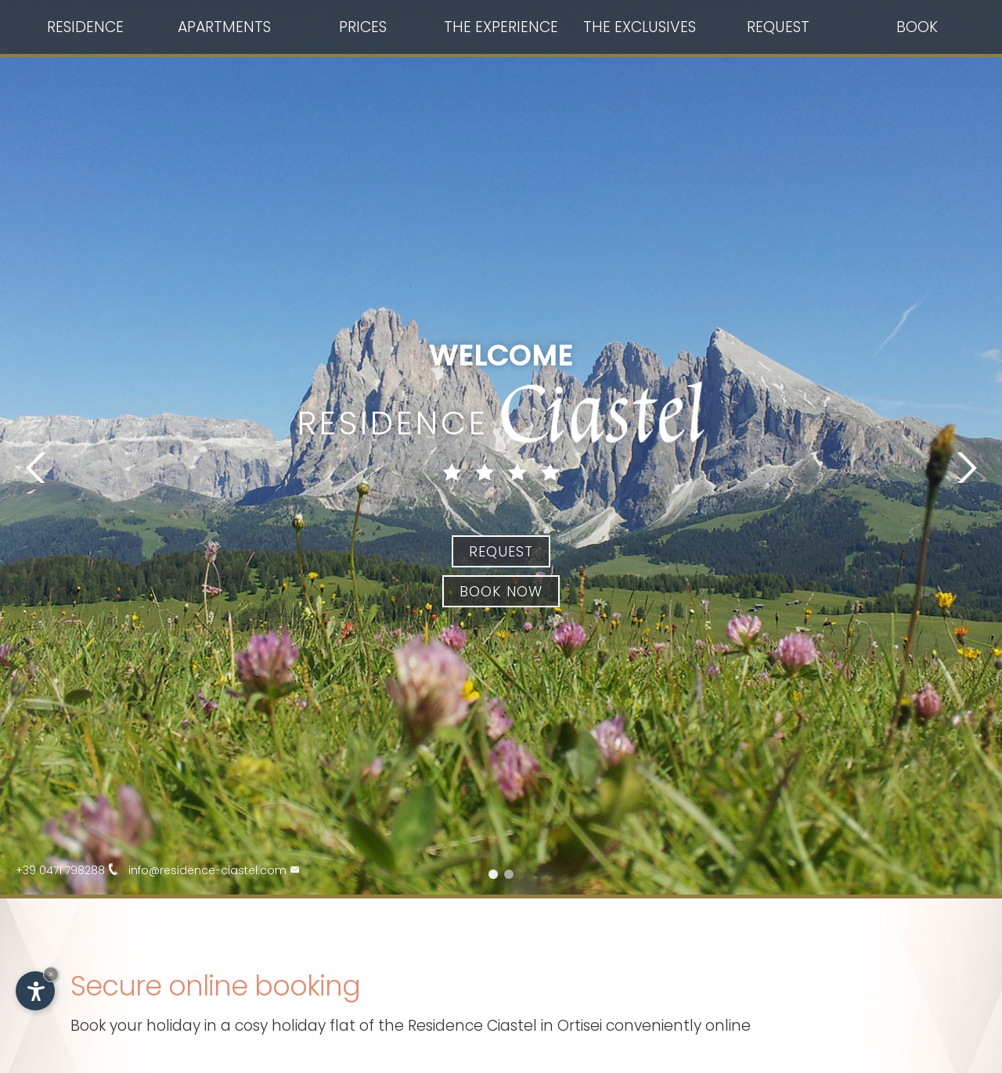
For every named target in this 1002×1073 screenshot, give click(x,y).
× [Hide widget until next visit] (51, 974)
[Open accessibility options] (35, 990)
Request (501, 551)
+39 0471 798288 (72, 870)
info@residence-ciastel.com (219, 870)
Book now (501, 591)
